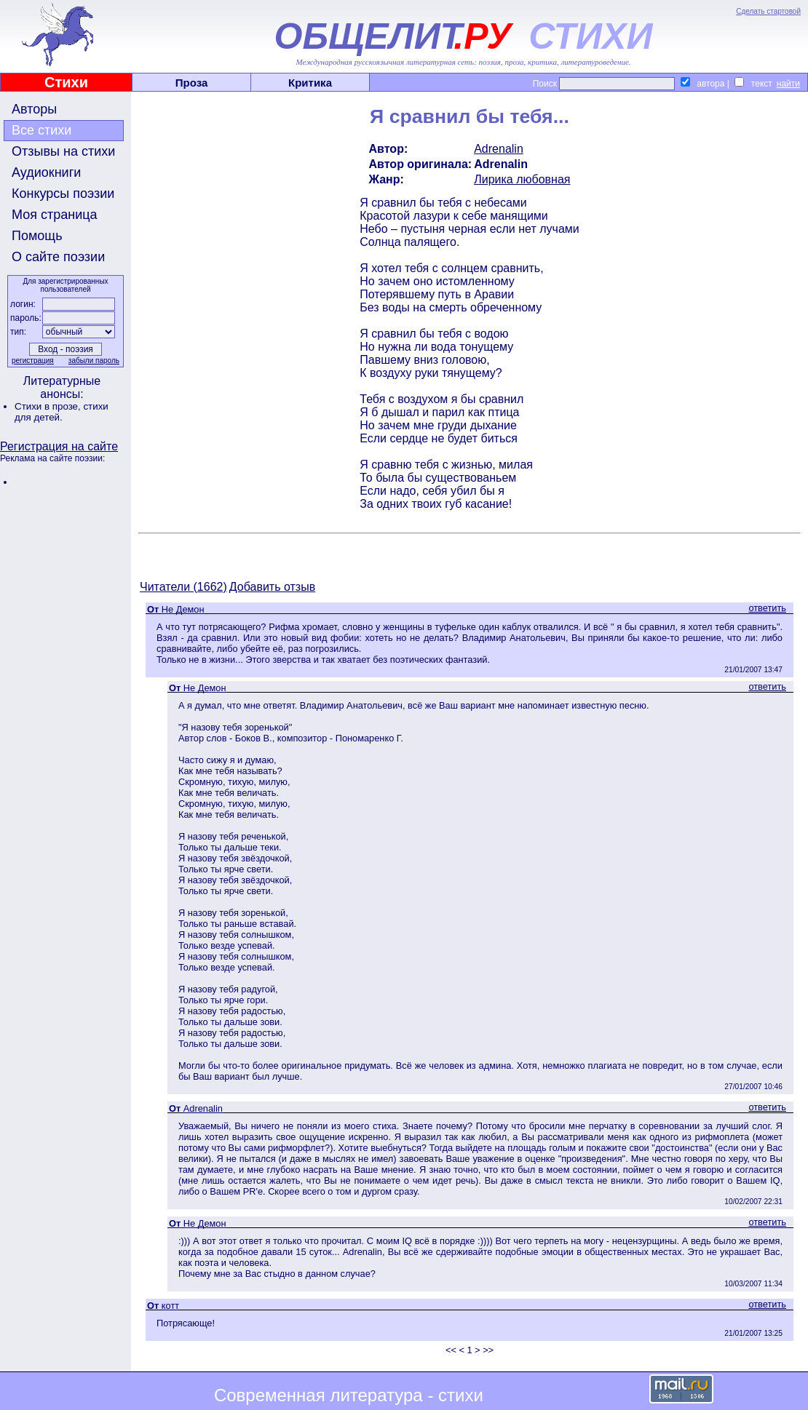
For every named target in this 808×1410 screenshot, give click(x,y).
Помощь (37, 235)
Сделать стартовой (768, 11)
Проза (191, 82)
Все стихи (41, 130)
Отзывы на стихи (63, 151)
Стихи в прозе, (49, 406)
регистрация (33, 361)
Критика (310, 82)
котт (170, 1305)
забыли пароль (93, 361)
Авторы (34, 109)
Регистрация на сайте (59, 446)
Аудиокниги (46, 172)
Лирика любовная (522, 179)
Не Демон (183, 609)
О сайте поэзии (58, 257)
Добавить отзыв (272, 587)
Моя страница (55, 214)
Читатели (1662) (183, 587)
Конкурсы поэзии (63, 193)
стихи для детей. (61, 412)
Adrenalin (498, 149)
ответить (767, 607)
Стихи (66, 82)
